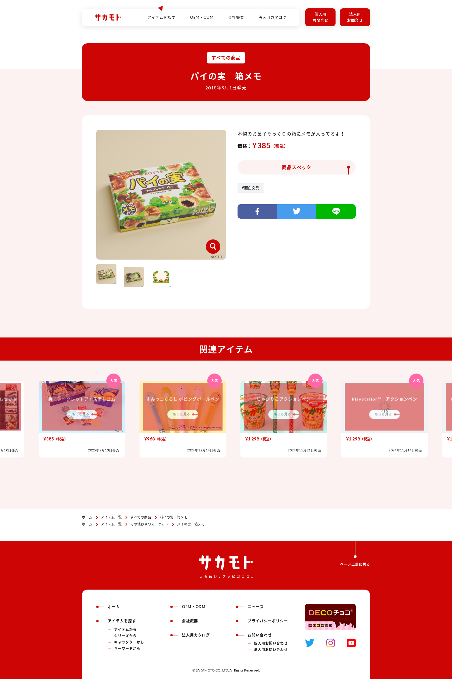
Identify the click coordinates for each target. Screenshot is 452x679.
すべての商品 (140, 517)
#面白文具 (250, 187)
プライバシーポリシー (262, 620)
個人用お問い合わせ (271, 643)
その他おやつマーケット (149, 524)
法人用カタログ (272, 14)
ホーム (87, 517)
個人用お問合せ (320, 17)
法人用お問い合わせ (271, 650)
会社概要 (236, 14)
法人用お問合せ (355, 17)
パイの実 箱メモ (173, 517)
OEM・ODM (202, 14)
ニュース (250, 606)
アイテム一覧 (111, 517)
